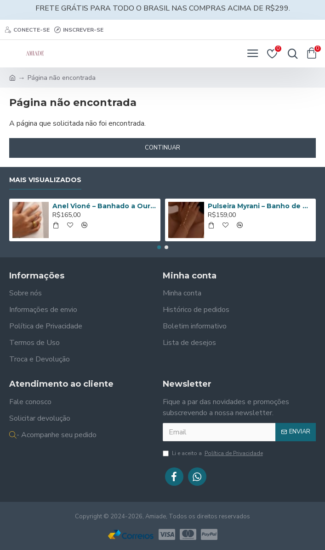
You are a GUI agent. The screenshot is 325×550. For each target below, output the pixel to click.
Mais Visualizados (45, 180)
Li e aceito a (213, 453)
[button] (159, 247)
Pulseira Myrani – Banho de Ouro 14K (260, 206)
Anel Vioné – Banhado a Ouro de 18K (104, 206)
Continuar (162, 148)
